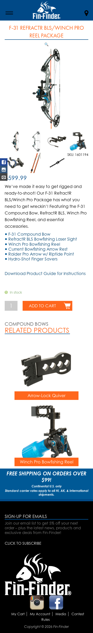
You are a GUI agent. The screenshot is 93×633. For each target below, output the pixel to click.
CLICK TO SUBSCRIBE (23, 543)
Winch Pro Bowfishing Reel (34, 244)
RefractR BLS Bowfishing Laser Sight (42, 239)
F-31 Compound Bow (29, 234)
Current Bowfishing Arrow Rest (38, 249)
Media (60, 614)
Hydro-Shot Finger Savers (32, 259)
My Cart (18, 614)
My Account (40, 614)
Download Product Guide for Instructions (45, 273)
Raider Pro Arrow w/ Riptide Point (41, 254)
